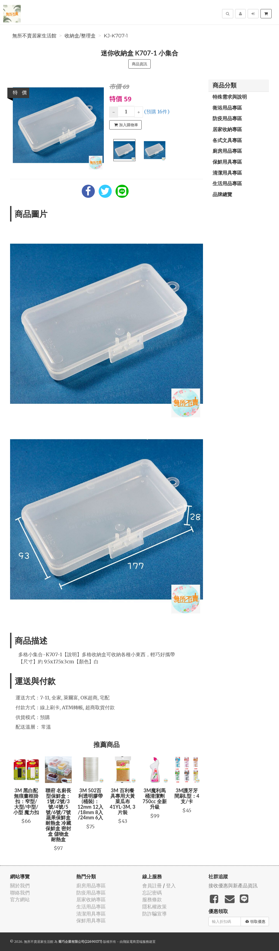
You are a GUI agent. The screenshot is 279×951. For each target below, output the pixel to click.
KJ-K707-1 (116, 36)
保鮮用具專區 (227, 162)
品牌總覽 (222, 194)
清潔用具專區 (227, 173)
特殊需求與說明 (230, 97)
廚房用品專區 (227, 151)
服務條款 (152, 899)
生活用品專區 (227, 183)
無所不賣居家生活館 (34, 36)
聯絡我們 (20, 893)
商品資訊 (139, 63)
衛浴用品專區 (227, 108)
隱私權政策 (154, 906)
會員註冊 (152, 885)
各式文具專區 (227, 140)
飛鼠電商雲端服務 (136, 942)
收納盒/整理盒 (80, 36)
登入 (171, 885)
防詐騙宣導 (154, 914)
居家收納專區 (227, 129)
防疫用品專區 (227, 118)
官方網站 (20, 899)
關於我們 (20, 885)
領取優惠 (255, 921)
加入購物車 (126, 124)
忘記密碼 (152, 893)
